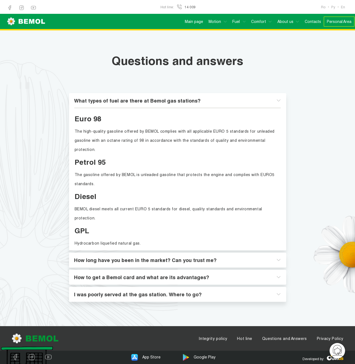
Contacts (313, 21)
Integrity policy (213, 339)
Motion (215, 21)
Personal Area (339, 21)
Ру (333, 7)
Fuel (236, 21)
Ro (323, 7)
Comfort (258, 21)
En (343, 7)
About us (285, 21)
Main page (194, 21)
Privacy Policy (330, 339)
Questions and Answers (284, 339)
